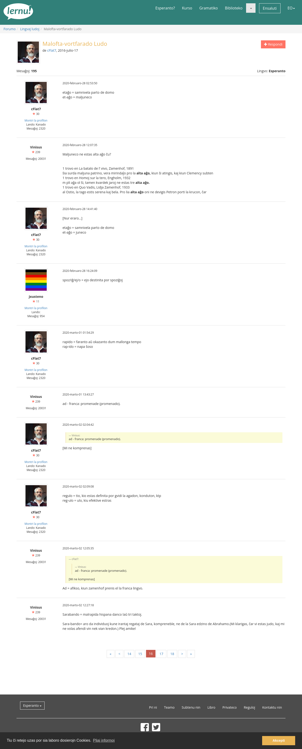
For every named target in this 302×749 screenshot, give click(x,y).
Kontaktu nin (272, 707)
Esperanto (32, 705)
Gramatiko (208, 8)
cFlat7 (51, 50)
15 (140, 654)
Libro (211, 707)
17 (161, 654)
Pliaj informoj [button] (104, 740)
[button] (251, 8)
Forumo (10, 29)
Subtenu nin (191, 707)
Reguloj (249, 707)
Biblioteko (234, 8)
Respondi (273, 44)
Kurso (187, 8)
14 (129, 654)
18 (172, 654)
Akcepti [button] (279, 740)
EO (291, 8)
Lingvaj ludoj (29, 29)
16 (151, 653)
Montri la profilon (36, 120)
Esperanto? (165, 8)
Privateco (229, 707)
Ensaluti (270, 8)
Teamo (169, 707)
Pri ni (153, 707)
